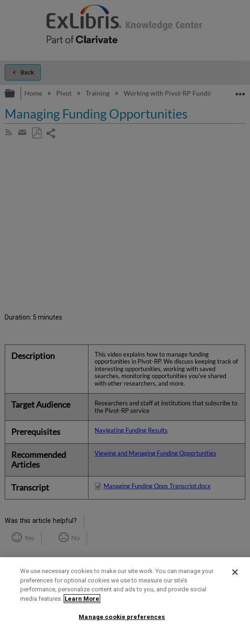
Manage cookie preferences (122, 616)
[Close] (235, 572)
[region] (125, 595)
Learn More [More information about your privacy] (82, 598)
